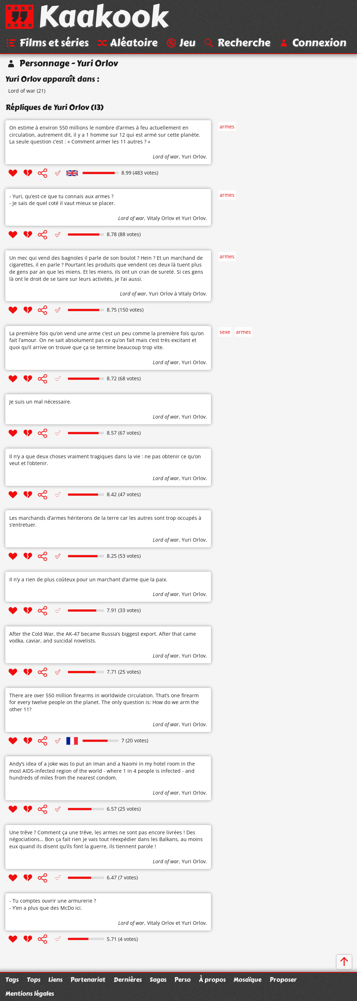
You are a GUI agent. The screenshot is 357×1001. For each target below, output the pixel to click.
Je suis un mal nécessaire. (40, 401)
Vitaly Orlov (160, 218)
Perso (182, 979)
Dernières (128, 979)
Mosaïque (247, 979)
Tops (33, 979)
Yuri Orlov (194, 156)
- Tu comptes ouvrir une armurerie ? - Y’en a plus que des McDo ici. (52, 904)
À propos (212, 979)
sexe (225, 331)
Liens (55, 979)
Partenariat (87, 979)
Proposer (283, 979)
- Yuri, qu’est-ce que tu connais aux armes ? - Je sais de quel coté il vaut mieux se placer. (62, 200)
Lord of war (21, 90)
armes (227, 126)
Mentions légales (29, 993)
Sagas (158, 979)
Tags (12, 979)
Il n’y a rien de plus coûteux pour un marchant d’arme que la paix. (88, 579)
